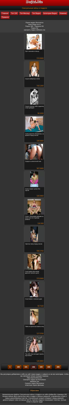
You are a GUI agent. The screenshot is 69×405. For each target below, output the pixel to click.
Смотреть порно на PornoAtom (34, 379)
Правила (5, 17)
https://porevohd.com (34, 378)
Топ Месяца (24, 13)
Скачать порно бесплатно (34, 383)
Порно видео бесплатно (35, 22)
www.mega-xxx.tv (34, 24)
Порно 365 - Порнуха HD (34, 26)
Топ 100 (14, 13)
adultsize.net (34, 381)
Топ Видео (36, 13)
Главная (5, 13)
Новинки (63, 13)
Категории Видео (50, 13)
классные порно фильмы (34, 385)
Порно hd (34, 28)
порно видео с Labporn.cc (40, 374)
